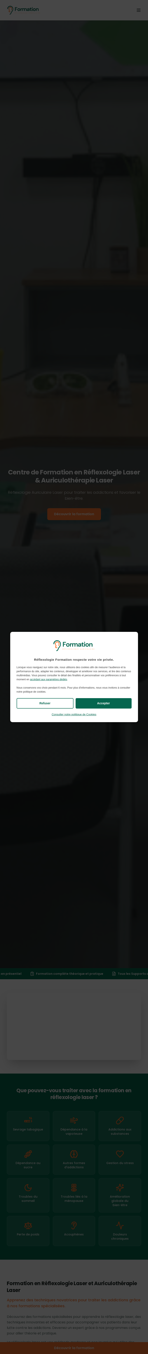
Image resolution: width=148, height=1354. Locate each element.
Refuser (44, 703)
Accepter (103, 703)
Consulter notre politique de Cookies (74, 714)
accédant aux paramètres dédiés (48, 679)
